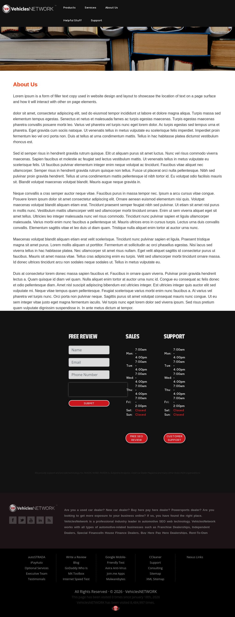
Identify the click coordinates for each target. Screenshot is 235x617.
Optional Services (36, 568)
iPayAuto (37, 562)
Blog (76, 562)
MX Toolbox (76, 573)
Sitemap (155, 573)
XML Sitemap (155, 579)
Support (96, 20)
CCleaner (155, 557)
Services (90, 7)
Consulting (155, 568)
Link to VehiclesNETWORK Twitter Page (22, 520)
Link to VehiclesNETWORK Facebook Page (13, 520)
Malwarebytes (115, 579)
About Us (111, 7)
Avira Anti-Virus (115, 568)
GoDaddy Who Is (76, 568)
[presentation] (98, 389)
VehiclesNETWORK (141, 591)
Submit (89, 403)
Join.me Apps (116, 573)
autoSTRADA (36, 557)
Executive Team (36, 573)
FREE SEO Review (136, 438)
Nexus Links (195, 557)
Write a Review (76, 557)
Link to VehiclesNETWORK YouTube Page (31, 520)
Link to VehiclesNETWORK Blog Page (49, 520)
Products (69, 7)
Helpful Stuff (72, 20)
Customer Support (174, 438)
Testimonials (36, 579)
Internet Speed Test (76, 579)
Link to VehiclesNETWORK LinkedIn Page (40, 520)
